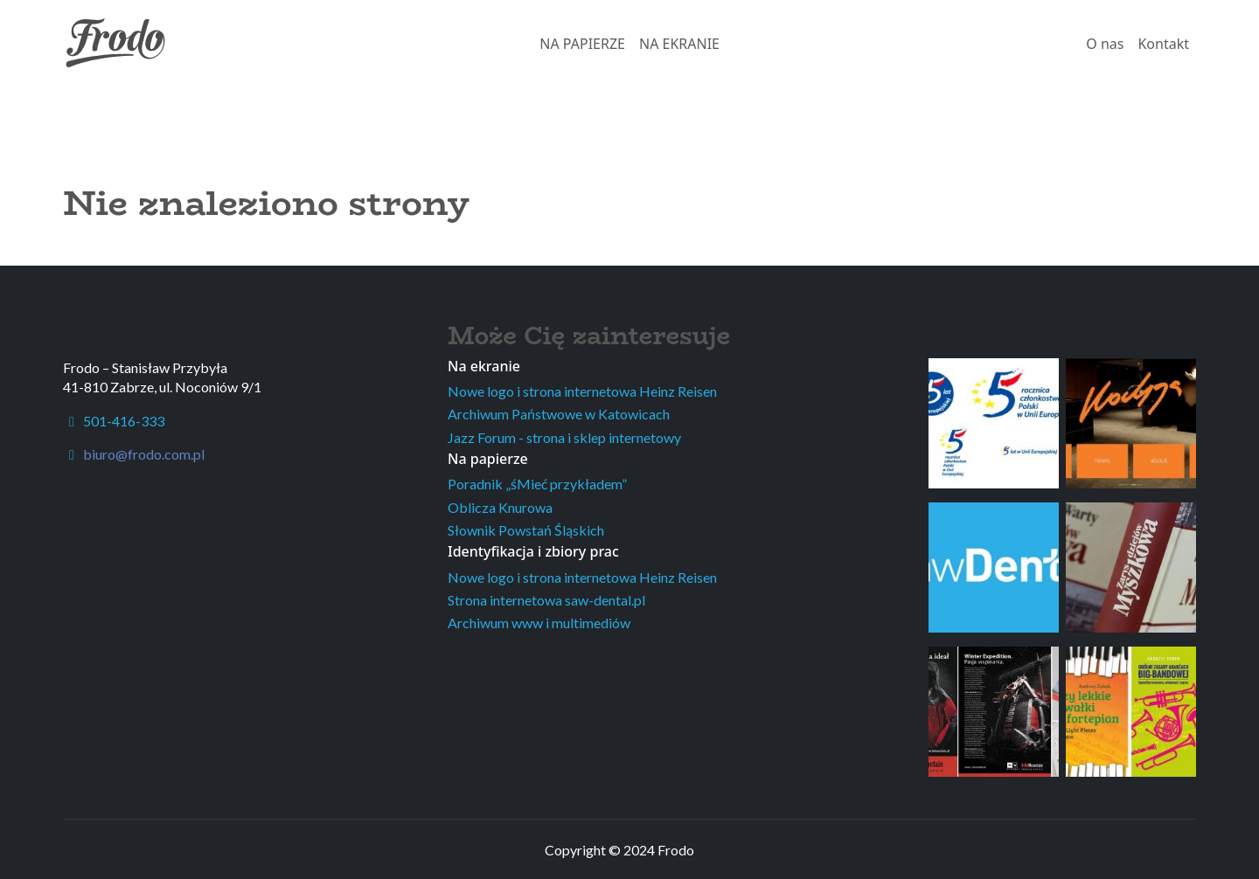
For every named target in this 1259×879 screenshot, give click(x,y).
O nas (1104, 43)
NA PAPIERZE (582, 43)
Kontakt (1163, 43)
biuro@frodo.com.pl (144, 454)
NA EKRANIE (679, 43)
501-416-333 (113, 420)
